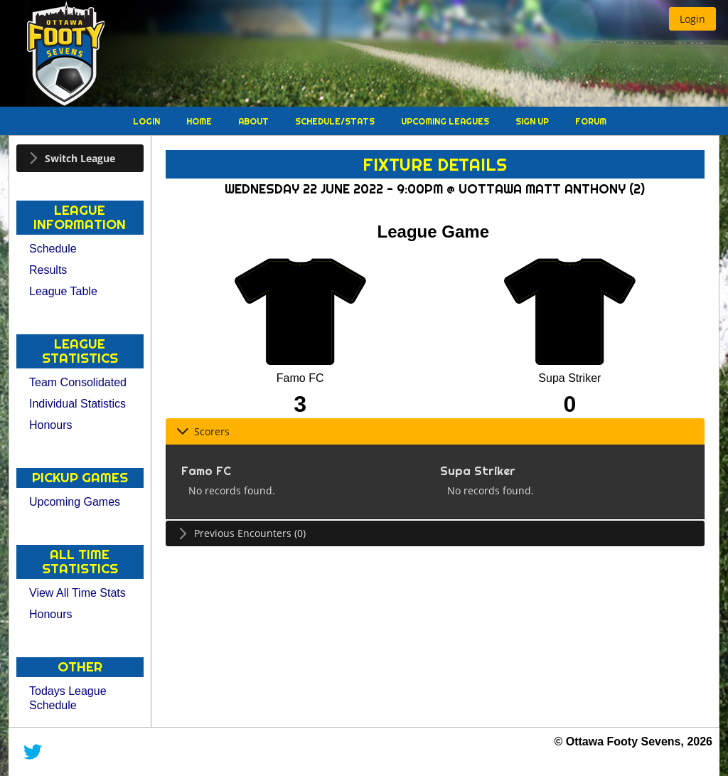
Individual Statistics (77, 404)
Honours (50, 425)
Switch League (80, 158)
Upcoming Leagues (446, 121)
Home (200, 121)
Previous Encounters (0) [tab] (241, 533)
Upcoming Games (74, 502)
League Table (63, 291)
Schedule (53, 249)
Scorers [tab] (203, 431)
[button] (692, 19)
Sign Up (533, 121)
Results (48, 270)
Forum (590, 121)
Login (147, 121)
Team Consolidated (78, 382)
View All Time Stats (77, 593)
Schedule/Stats (336, 121)
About (254, 121)
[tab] (80, 158)
